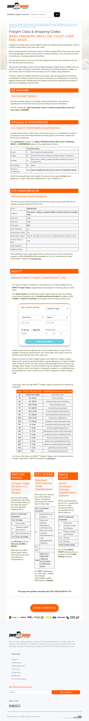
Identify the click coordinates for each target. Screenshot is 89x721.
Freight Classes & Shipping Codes (34, 24)
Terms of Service (33, 716)
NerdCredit (16, 675)
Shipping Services (18, 666)
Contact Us (16, 669)
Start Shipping (66, 692)
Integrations (16, 672)
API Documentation (19, 679)
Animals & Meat (54, 24)
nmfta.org (51, 458)
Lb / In (26, 330)
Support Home (14, 24)
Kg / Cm (36, 330)
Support (15, 659)
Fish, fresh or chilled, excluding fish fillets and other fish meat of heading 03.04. (42, 26)
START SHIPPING (44, 607)
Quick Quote (16, 662)
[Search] (57, 14)
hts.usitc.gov (36, 259)
